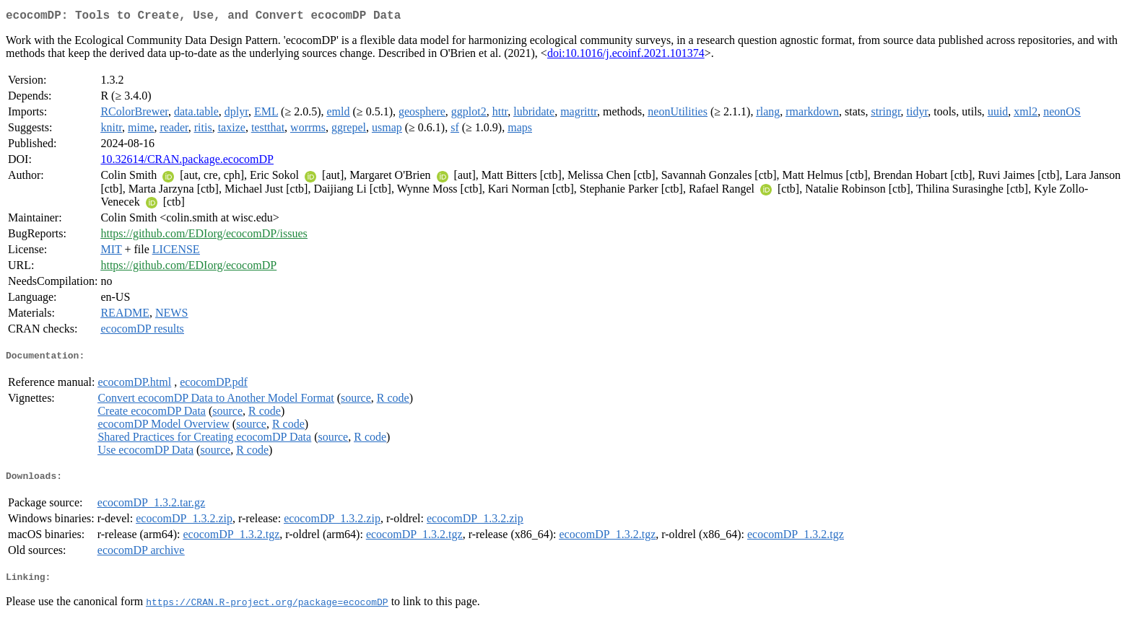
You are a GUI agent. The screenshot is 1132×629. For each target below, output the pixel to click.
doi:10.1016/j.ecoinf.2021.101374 (626, 56)
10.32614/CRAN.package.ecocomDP (187, 162)
